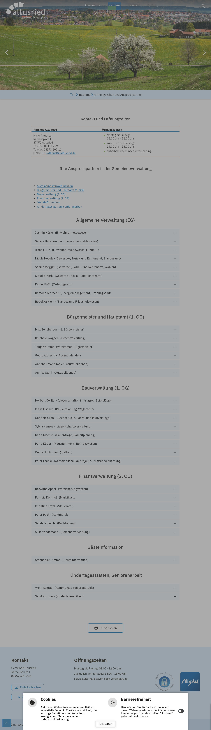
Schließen (105, 724)
